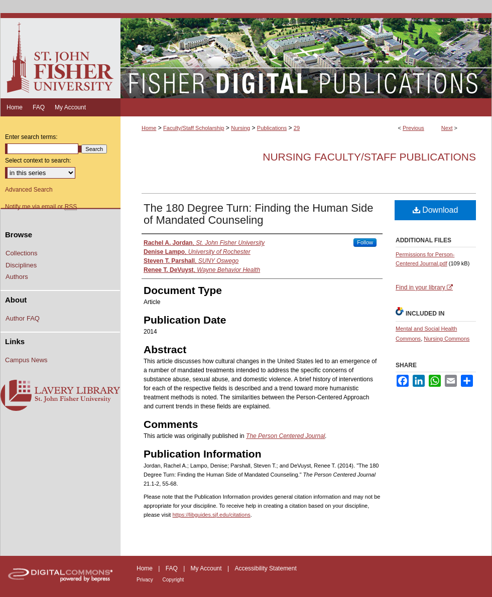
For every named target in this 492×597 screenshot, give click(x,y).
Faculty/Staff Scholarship (193, 128)
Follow (365, 242)
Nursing (240, 128)
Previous (413, 128)
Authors (17, 276)
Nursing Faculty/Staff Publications (369, 157)
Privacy (146, 579)
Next (447, 128)
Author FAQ (23, 318)
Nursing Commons (446, 339)
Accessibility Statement (265, 568)
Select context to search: (38, 160)
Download (435, 210)
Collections (22, 253)
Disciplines (21, 265)
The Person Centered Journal (285, 435)
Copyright (173, 579)
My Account (207, 568)
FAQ (172, 568)
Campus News (26, 360)
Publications (272, 128)
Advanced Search (29, 189)
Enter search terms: (31, 136)
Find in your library (424, 287)
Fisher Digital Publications (305, 55)
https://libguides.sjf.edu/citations (211, 515)
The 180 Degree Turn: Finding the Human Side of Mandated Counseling (258, 214)
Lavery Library (60, 395)
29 (297, 128)
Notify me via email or (41, 206)
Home (149, 128)
